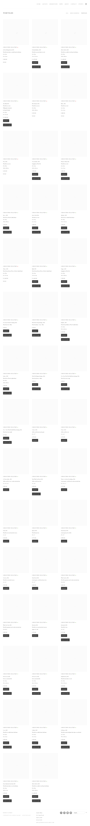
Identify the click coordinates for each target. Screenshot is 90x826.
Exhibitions (53, 4)
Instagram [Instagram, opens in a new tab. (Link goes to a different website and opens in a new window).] (64, 813)
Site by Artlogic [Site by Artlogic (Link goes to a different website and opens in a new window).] (26, 815)
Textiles (8, 13)
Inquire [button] (35, 64)
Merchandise (74, 13)
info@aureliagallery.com (45, 822)
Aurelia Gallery (16, 4)
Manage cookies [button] (7, 812)
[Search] (79, 813)
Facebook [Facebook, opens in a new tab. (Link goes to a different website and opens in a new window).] (61, 813)
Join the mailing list (67, 813)
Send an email (71, 813)
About (67, 4)
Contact (74, 4)
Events (81, 4)
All (67, 13)
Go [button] (86, 812)
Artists (45, 4)
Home (38, 4)
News (61, 4)
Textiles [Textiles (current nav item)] (84, 13)
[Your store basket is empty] (86, 4)
